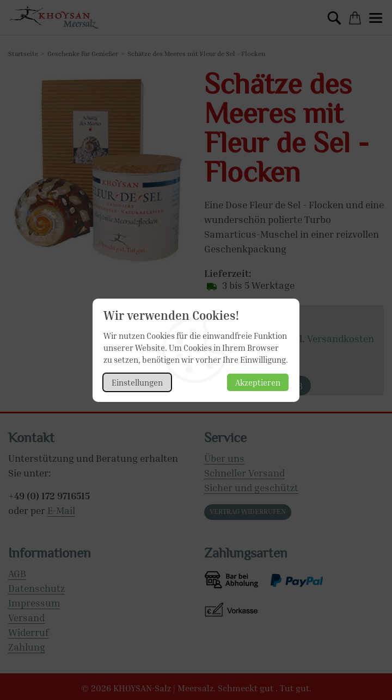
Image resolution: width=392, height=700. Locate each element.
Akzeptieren (257, 382)
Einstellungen (137, 382)
